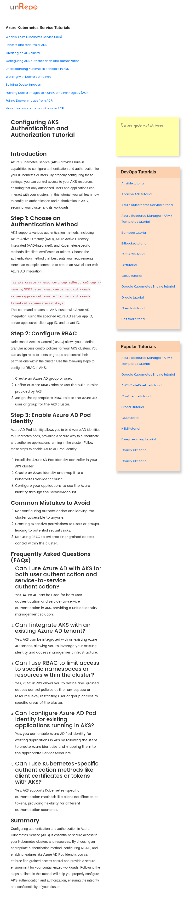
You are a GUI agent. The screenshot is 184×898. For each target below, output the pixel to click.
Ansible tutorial (132, 183)
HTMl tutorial (130, 428)
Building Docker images (23, 85)
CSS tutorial (130, 418)
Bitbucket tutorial (134, 243)
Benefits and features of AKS (26, 45)
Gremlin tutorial (133, 308)
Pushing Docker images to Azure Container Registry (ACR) (48, 93)
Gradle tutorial (132, 297)
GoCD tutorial (131, 275)
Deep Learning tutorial (138, 439)
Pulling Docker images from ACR (29, 101)
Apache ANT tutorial (136, 194)
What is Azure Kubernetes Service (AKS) (34, 37)
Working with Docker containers (29, 77)
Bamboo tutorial (134, 232)
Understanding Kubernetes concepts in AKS (37, 69)
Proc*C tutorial (132, 407)
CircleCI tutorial (133, 254)
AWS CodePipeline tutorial (141, 385)
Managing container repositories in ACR (35, 108)
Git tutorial (129, 265)
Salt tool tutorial (133, 319)
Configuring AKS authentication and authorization (43, 61)
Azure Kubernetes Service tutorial (147, 205)
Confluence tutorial (136, 396)
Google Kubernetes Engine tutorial (148, 286)
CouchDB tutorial (134, 450)
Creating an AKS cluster (23, 53)
